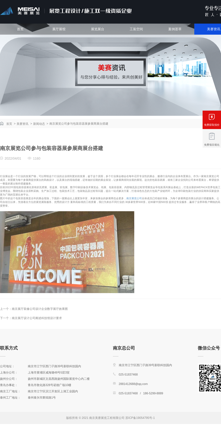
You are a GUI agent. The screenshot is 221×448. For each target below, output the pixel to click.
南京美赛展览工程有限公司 (106, 417)
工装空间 (136, 29)
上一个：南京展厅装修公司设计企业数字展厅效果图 (34, 312)
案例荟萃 (175, 29)
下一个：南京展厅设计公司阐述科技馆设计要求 (31, 321)
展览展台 (97, 29)
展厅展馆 (59, 29)
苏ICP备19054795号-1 (140, 417)
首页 (20, 29)
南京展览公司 (134, 201)
